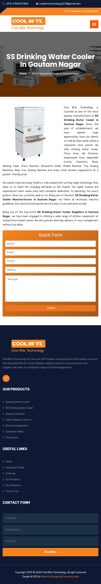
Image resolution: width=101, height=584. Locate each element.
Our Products (13, 479)
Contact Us (12, 491)
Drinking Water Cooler (18, 402)
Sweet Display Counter (19, 419)
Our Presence (13, 485)
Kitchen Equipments (17, 425)
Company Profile (15, 467)
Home (23, 73)
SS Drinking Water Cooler (19, 407)
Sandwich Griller (15, 431)
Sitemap (10, 473)
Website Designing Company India (60, 576)
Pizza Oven (12, 437)
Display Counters (15, 413)
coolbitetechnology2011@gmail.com (60, 3)
